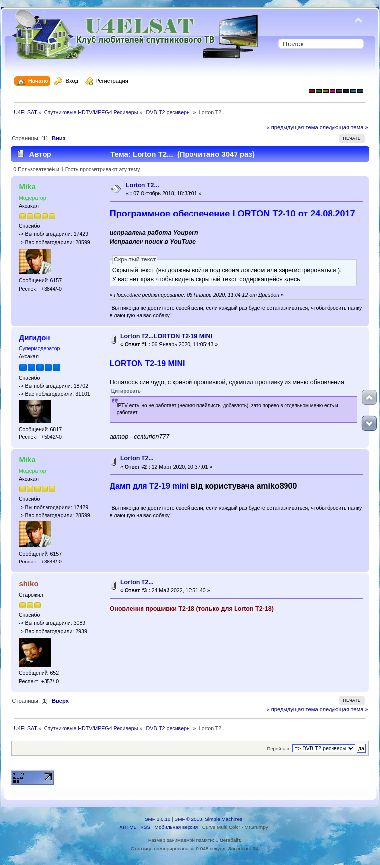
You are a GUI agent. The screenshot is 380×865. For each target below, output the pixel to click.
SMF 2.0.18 (158, 819)
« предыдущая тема (292, 127)
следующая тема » (344, 127)
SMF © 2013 (188, 819)
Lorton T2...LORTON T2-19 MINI (166, 336)
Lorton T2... (142, 185)
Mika (27, 186)
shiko (28, 583)
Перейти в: (278, 748)
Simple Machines (223, 819)
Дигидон (34, 337)
